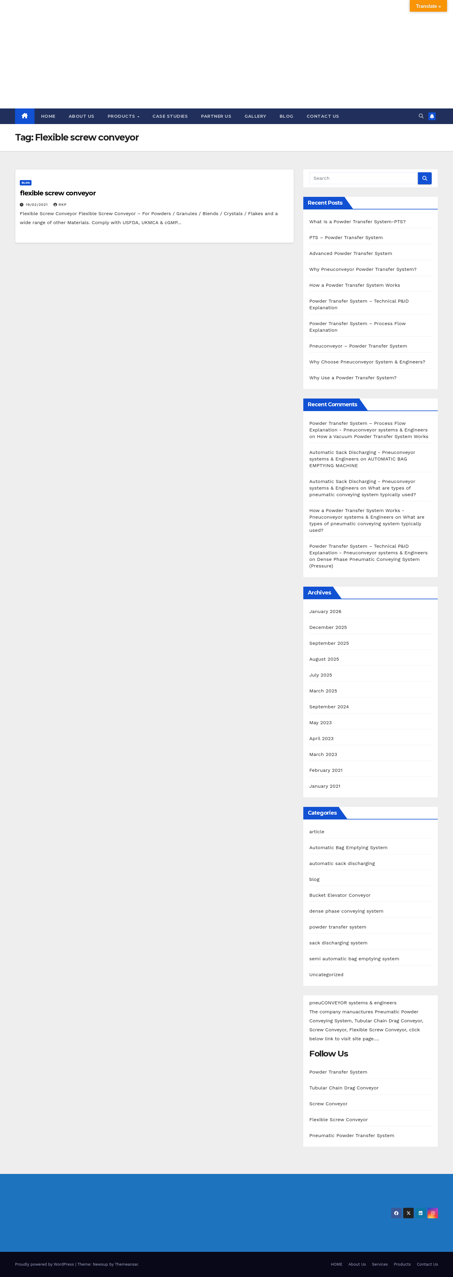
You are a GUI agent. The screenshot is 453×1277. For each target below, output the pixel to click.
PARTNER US (216, 116)
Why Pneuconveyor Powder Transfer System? (363, 269)
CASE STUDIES (170, 116)
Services (380, 1264)
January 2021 (324, 786)
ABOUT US (81, 116)
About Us (357, 1264)
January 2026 (325, 611)
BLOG (286, 116)
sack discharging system (338, 943)
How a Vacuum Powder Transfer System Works (373, 436)
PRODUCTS (122, 116)
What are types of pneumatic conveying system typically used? (366, 523)
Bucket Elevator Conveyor (340, 895)
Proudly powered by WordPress (45, 1264)
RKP (60, 205)
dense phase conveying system (346, 911)
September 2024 (329, 707)
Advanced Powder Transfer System (350, 253)
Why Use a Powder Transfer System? (353, 378)
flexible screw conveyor (58, 193)
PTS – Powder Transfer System (346, 237)
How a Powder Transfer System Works (354, 285)
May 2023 (320, 722)
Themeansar (126, 1264)
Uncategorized (326, 974)
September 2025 (329, 643)
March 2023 (323, 754)
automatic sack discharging (342, 863)
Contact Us (427, 1264)
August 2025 (324, 659)
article (317, 831)
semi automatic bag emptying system (354, 958)
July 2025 (320, 675)
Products (402, 1264)
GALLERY (255, 116)
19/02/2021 (37, 205)
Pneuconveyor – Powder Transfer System (358, 346)
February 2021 (326, 770)
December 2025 (328, 627)
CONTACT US (323, 116)
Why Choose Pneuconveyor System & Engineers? (367, 362)
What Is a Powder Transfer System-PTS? (357, 221)
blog (26, 182)
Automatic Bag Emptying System (348, 847)
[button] (421, 116)
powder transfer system (337, 927)
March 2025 (323, 691)
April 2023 (321, 738)
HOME (48, 116)
